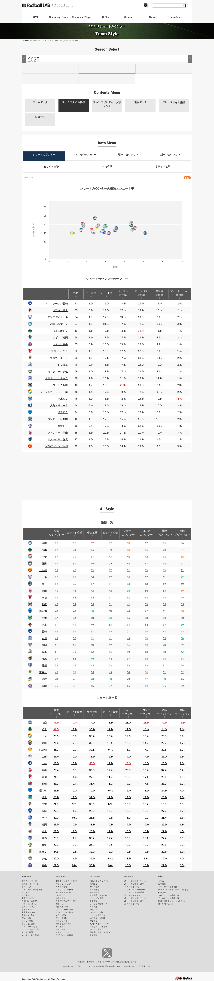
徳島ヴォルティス (63, 924)
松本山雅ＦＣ (95, 892)
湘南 (44, 543)
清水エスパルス (28, 909)
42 (146, 556)
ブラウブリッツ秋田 (64, 890)
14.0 (74, 810)
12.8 (74, 729)
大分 (44, 584)
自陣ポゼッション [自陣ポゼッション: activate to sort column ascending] (182, 533)
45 (128, 617)
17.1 (74, 722)
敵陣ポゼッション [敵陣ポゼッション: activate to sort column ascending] (164, 533)
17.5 (146, 851)
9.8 (146, 858)
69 (74, 577)
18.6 (128, 797)
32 (128, 570)
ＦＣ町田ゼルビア (29, 901)
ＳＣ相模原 (94, 890)
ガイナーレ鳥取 (96, 912)
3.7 (182, 783)
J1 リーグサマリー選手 (134, 884)
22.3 (56, 865)
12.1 (110, 756)
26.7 (92, 831)
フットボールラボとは (167, 887)
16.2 (128, 817)
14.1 (146, 783)
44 (74, 550)
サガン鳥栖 (60, 929)
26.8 (164, 797)
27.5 (56, 831)
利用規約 (81, 962)
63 (128, 543)
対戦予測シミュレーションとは (171, 901)
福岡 (44, 645)
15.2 (146, 844)
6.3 (182, 804)
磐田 (44, 563)
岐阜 (44, 651)
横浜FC (43, 611)
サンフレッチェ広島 (30, 929)
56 (128, 645)
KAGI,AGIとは (164, 892)
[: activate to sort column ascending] (53, 294)
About (152, 17)
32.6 (92, 797)
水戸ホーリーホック (30, 884)
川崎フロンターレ (29, 904)
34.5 (92, 844)
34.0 (92, 722)
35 (164, 685)
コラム (161, 881)
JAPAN (105, 17)
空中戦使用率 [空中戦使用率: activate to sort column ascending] (159, 294)
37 (164, 624)
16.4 (146, 729)
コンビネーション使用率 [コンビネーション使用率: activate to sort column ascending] (180, 294)
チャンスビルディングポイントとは (173, 890)
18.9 (164, 804)
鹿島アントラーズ (29, 881)
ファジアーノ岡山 (29, 927)
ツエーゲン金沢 (96, 898)
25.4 (56, 743)
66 (146, 550)
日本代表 (162, 884)
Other (160, 876)
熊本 (44, 624)
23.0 (164, 736)
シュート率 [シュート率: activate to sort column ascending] (106, 294)
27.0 (92, 777)
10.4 (110, 743)
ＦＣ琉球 (94, 935)
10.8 (74, 736)
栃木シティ (60, 898)
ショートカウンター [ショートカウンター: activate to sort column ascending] (128, 533)
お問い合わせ (130, 962)
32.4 (164, 770)
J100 (50, 79)
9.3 (182, 756)
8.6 (182, 729)
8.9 (182, 736)
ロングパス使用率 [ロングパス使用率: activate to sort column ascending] (141, 294)
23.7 (56, 763)
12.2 (110, 763)
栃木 (44, 617)
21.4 (164, 817)
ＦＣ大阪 (94, 907)
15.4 (146, 736)
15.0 (128, 749)
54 (92, 577)
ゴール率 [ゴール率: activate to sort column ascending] (91, 294)
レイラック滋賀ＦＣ (98, 904)
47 (92, 584)
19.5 (128, 729)
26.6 (92, 817)
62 (56, 543)
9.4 (110, 790)
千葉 (44, 556)
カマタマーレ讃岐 (97, 918)
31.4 (92, 783)
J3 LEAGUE (95, 876)
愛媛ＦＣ (94, 921)
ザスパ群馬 (94, 887)
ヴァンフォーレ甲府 (64, 909)
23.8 (56, 790)
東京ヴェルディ (28, 898)
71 (182, 570)
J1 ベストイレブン (132, 887)
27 (146, 611)
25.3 (164, 763)
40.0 (92, 763)
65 (164, 543)
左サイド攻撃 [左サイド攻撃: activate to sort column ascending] (74, 533)
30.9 (92, 790)
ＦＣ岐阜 (94, 901)
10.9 (74, 749)
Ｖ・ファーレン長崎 (30, 935)
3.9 (182, 851)
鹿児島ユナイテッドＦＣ (100, 932)
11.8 (110, 797)
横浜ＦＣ (59, 904)
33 (92, 570)
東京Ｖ (43, 672)
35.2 (92, 736)
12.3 (182, 722)
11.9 (110, 729)
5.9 (182, 838)
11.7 (74, 838)
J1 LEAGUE (26, 876)
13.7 (110, 736)
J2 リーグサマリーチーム (135, 890)
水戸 (44, 638)
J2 (107, 69)
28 (164, 550)
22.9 (56, 810)
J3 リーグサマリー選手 (134, 901)
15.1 (146, 838)
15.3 (74, 770)
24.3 (164, 790)
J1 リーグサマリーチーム (135, 881)
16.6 (128, 865)
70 (74, 556)
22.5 (164, 824)
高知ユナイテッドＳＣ (99, 924)
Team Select (175, 17)
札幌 (44, 604)
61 (110, 584)
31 (182, 550)
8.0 (182, 763)
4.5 (182, 831)
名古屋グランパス (29, 912)
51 (164, 577)
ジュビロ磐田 (61, 918)
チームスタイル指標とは (168, 898)
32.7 (92, 851)
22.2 (164, 743)
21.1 (164, 831)
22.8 (164, 865)
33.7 (92, 838)
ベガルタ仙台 (61, 887)
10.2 (146, 865)
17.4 (164, 858)
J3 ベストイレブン (132, 904)
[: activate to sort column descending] (30, 294)
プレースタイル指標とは (168, 895)
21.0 (128, 722)
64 (164, 563)
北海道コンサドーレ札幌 (66, 881)
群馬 (44, 658)
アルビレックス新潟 (64, 912)
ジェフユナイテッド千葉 (32, 890)
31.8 (92, 824)
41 (110, 638)
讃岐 (44, 679)
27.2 (164, 810)
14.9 (146, 749)
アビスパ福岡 (27, 932)
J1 (50, 69)
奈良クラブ (94, 909)
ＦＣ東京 (25, 895)
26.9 (56, 797)
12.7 (74, 756)
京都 (44, 597)
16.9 (146, 831)
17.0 (128, 756)
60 (182, 611)
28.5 (164, 844)
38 (128, 590)
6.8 (182, 824)
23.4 (56, 770)
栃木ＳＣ (94, 884)
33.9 (92, 743)
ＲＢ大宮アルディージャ (66, 901)
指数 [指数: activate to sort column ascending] (76, 294)
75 (110, 563)
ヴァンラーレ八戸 (63, 884)
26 (74, 665)
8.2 (182, 749)
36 (182, 543)
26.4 (56, 756)
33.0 (92, 770)
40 (92, 563)
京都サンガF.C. (28, 915)
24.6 (164, 729)
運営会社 (120, 962)
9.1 (110, 749)
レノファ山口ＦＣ (97, 915)
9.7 (74, 804)
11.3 (74, 831)
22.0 (56, 844)
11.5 (74, 858)
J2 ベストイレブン (132, 895)
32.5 (164, 722)
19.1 (128, 851)
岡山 (44, 590)
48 (128, 563)
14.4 (74, 777)
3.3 (182, 817)
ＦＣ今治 (59, 927)
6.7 (182, 810)
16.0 (128, 743)
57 (74, 543)
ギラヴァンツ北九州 (98, 927)
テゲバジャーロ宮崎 (64, 935)
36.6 (92, 858)
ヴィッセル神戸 (28, 924)
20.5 (164, 749)
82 (92, 543)
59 (56, 563)
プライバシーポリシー (105, 962)
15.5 (128, 831)
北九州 (43, 570)
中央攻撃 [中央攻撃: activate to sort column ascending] (92, 533)
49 (182, 584)
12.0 (74, 790)
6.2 (182, 770)
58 (182, 556)
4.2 (182, 743)
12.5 (110, 817)
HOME (35, 17)
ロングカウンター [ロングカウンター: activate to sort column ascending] (146, 533)
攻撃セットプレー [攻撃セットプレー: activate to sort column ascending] (56, 533)
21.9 (56, 777)
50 (74, 563)
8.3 (182, 797)
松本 (44, 550)
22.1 (164, 851)
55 (92, 550)
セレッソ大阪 (27, 921)
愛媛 (44, 665)
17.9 (128, 824)
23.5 (56, 824)
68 (146, 645)
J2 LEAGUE (61, 876)
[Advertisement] (107, 474)
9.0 (74, 865)
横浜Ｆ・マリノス (29, 907)
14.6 (146, 756)
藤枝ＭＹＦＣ (61, 921)
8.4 (110, 858)
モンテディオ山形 (63, 892)
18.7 (146, 770)
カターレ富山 (61, 915)
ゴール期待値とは (165, 904)
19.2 (128, 844)
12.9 (146, 817)
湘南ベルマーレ (62, 907)
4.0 (182, 858)
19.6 (128, 736)
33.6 (92, 756)
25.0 (56, 749)
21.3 (146, 722)
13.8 (74, 763)
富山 (44, 685)
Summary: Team (58, 17)
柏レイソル (26, 892)
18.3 (128, 858)
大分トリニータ (62, 932)
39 (110, 550)
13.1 (110, 722)
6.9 (182, 777)
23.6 (56, 736)
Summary (128, 876)
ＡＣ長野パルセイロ (98, 895)
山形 (44, 577)
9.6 (74, 817)
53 (146, 584)
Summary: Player (82, 17)
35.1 (92, 729)
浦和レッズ (26, 887)
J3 (164, 69)
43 (110, 556)
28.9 (92, 810)
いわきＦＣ (60, 895)
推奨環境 (90, 962)
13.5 (110, 810)
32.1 (92, 749)
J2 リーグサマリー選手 (134, 892)
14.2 (146, 743)
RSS (187, 178)
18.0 (128, 804)
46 (128, 556)
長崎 (44, 631)
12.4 (110, 844)
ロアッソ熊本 (95, 929)
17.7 (146, 797)
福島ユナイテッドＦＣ (99, 881)
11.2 (110, 777)
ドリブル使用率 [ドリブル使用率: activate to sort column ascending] (123, 294)
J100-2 (107, 79)
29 (56, 570)
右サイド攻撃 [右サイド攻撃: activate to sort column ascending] (110, 533)
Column (128, 17)
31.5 (56, 722)
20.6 (164, 777)
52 (146, 543)
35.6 (92, 804)
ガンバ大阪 (26, 918)
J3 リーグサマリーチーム (135, 898)
